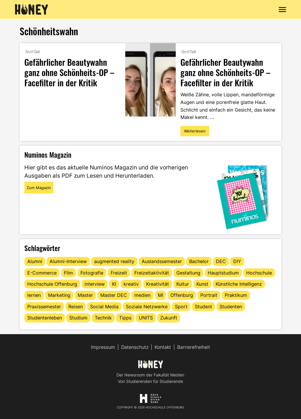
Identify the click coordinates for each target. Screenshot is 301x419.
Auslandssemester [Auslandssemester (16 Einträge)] (162, 261)
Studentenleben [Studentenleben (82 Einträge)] (44, 318)
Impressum (103, 347)
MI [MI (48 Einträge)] (160, 295)
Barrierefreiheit (193, 347)
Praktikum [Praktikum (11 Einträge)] (236, 295)
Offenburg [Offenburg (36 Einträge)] (181, 295)
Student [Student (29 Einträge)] (203, 306)
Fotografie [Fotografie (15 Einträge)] (91, 273)
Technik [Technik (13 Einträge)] (103, 318)
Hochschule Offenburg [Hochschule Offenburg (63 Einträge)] (52, 284)
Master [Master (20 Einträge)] (85, 295)
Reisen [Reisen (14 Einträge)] (75, 306)
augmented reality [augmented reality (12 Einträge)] (114, 261)
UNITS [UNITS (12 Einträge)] (146, 318)
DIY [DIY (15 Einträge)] (237, 261)
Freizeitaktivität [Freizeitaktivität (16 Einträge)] (151, 273)
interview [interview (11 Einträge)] (94, 284)
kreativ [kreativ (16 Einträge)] (131, 284)
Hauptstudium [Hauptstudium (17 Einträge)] (223, 273)
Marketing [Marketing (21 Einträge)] (59, 295)
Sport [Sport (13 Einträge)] (181, 306)
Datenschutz (134, 347)
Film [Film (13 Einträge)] (68, 273)
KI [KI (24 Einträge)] (114, 284)
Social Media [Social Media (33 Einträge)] (104, 306)
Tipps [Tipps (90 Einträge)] (125, 318)
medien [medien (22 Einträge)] (142, 295)
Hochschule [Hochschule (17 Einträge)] (259, 273)
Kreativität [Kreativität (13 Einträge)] (157, 284)
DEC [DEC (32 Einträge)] (221, 261)
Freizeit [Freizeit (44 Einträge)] (119, 273)
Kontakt (163, 347)
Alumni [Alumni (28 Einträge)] (34, 261)
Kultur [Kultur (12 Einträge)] (182, 284)
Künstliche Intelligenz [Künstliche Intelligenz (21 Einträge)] (239, 284)
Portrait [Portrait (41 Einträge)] (208, 295)
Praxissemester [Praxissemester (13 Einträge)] (44, 306)
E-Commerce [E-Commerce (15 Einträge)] (42, 273)
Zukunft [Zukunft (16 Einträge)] (168, 318)
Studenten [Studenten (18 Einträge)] (230, 306)
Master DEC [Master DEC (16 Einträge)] (113, 295)
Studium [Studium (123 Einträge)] (78, 318)
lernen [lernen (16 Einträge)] (34, 295)
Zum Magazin (39, 187)
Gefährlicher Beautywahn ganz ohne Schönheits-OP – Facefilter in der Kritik (69, 72)
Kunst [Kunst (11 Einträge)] (202, 284)
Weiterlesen (196, 132)
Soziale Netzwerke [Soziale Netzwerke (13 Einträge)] (147, 306)
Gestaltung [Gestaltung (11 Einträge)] (188, 273)
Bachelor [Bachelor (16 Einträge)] (199, 261)
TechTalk (32, 51)
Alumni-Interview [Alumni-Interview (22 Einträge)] (68, 261)
